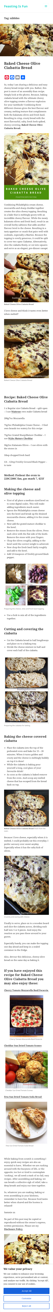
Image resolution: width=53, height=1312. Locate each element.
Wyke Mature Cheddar (20, 438)
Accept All (26, 1291)
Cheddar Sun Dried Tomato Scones (23, 1045)
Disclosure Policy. (13, 1229)
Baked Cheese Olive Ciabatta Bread (22, 65)
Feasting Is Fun (16, 6)
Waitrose (16, 411)
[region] (26, 1288)
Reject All (26, 1306)
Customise (26, 1298)
